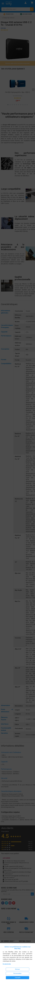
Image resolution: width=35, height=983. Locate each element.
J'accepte (17, 977)
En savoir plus (7, 964)
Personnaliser (17, 973)
